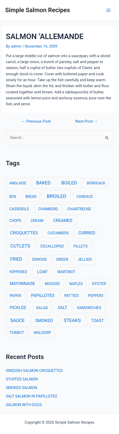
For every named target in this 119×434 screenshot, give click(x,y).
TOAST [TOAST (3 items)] (97, 320)
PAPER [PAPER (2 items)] (15, 295)
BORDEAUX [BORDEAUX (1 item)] (96, 183)
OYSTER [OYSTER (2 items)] (99, 283)
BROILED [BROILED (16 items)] (56, 196)
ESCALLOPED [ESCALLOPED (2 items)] (52, 246)
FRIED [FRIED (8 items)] (16, 259)
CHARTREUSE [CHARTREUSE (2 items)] (79, 209)
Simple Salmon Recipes (37, 10)
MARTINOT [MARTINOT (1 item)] (66, 272)
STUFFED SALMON (22, 379)
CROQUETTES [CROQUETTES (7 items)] (24, 232)
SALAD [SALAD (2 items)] (42, 307)
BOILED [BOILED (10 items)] (69, 182)
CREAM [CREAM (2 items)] (37, 220)
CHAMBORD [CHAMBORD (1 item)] (48, 209)
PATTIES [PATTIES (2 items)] (71, 295)
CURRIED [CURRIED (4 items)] (86, 232)
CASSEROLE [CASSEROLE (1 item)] (19, 209)
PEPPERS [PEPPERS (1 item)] (95, 296)
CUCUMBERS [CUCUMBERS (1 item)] (58, 233)
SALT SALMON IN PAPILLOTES (31, 396)
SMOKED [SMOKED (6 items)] (44, 320)
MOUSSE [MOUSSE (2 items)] (52, 283)
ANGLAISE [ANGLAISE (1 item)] (17, 183)
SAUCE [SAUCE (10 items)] (17, 320)
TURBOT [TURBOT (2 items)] (17, 332)
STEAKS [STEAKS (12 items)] (72, 320)
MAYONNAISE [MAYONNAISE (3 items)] (22, 283)
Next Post (86, 121)
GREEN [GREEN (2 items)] (62, 259)
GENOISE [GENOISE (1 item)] (39, 259)
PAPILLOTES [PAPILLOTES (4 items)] (42, 295)
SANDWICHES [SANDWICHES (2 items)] (89, 307)
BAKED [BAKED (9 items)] (43, 182)
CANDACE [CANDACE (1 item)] (84, 196)
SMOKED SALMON (21, 387)
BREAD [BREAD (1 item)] (31, 196)
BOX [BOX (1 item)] (12, 196)
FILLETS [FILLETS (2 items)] (80, 246)
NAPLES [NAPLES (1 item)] (76, 284)
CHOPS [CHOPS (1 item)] (15, 221)
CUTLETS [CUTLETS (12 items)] (20, 246)
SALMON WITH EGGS (24, 404)
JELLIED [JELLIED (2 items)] (85, 259)
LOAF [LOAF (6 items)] (42, 271)
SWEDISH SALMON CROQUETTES (34, 370)
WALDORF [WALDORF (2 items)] (42, 332)
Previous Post (36, 121)
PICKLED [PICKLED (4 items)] (18, 307)
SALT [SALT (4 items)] (62, 307)
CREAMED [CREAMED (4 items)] (62, 220)
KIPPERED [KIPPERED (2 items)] (18, 272)
